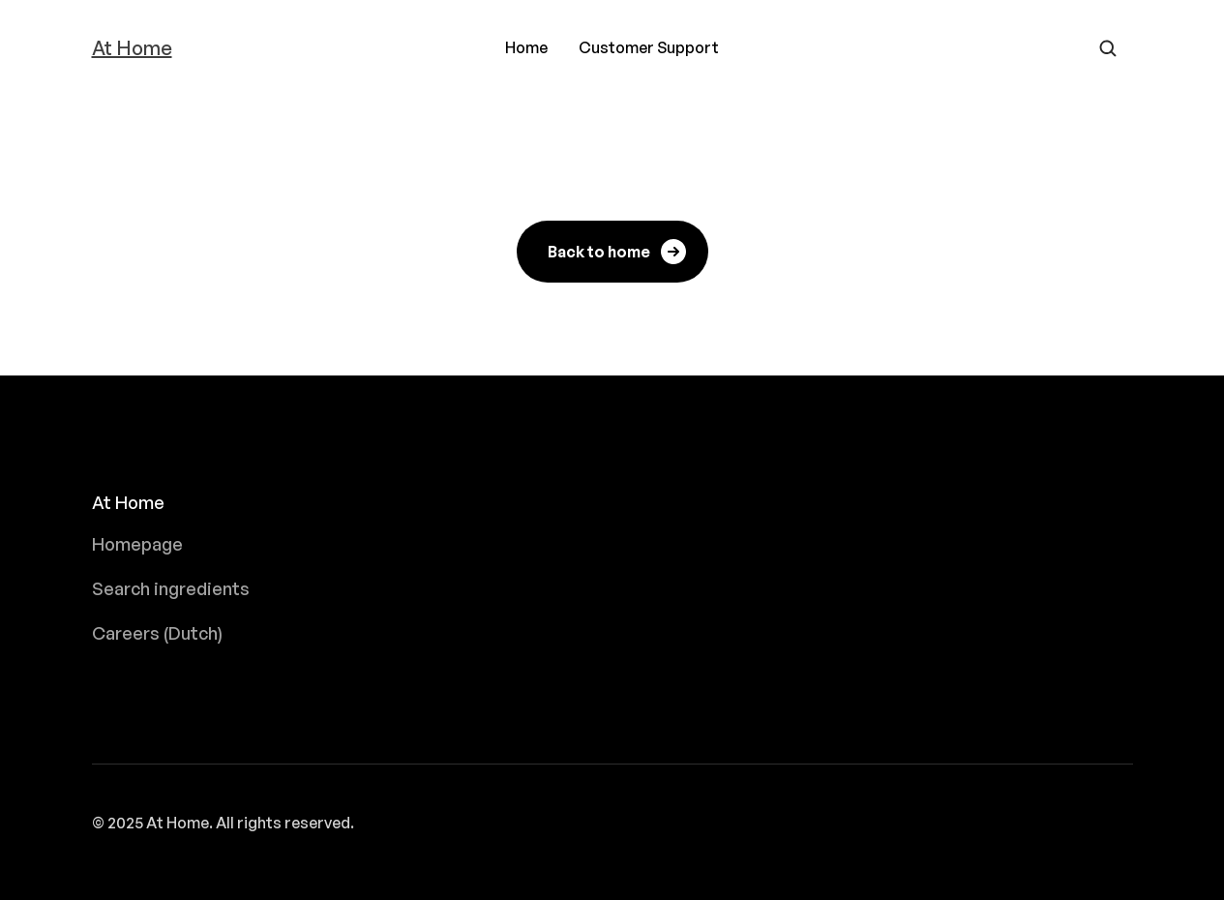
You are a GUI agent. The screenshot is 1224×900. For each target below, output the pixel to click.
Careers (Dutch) (157, 633)
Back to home (618, 251)
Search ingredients (171, 588)
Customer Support (649, 47)
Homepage (137, 544)
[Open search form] (1108, 48)
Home (526, 47)
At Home (132, 48)
